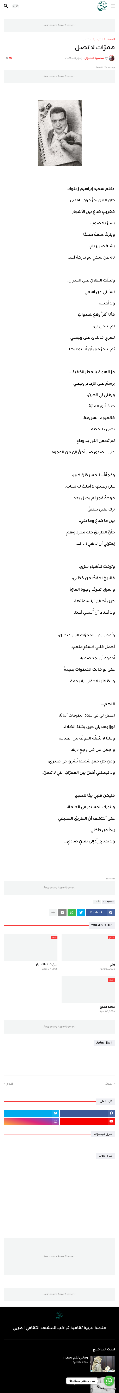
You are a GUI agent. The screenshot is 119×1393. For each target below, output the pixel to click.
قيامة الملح (107, 1007)
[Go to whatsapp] (109, 1381)
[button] (113, 6)
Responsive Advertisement (59, 25)
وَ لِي (112, 964)
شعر (86, 40)
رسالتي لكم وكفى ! (75, 1358)
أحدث (109, 1084)
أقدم (9, 1084)
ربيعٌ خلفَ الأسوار (46, 964)
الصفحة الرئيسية (104, 40)
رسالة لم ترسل (78, 1379)
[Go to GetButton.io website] (109, 1388)
